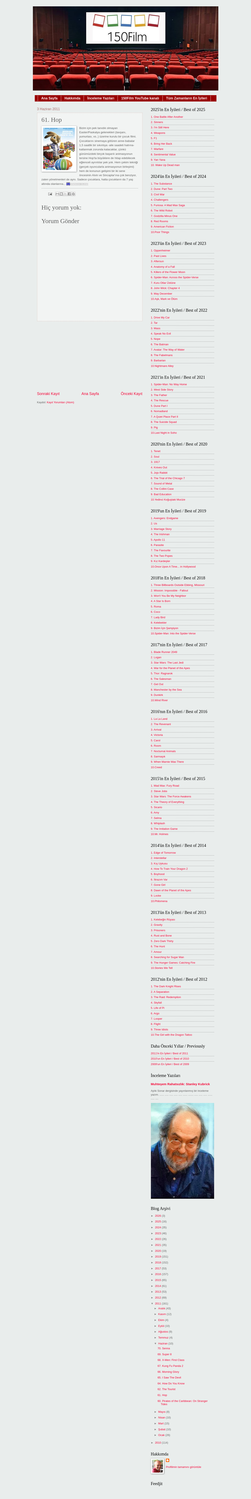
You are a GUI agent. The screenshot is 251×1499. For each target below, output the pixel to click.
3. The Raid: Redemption (166, 997)
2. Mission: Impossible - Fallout (169, 590)
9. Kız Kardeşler (160, 561)
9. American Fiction (162, 226)
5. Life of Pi (157, 1007)
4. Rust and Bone (161, 935)
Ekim (161, 1320)
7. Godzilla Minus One (164, 216)
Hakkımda (72, 98)
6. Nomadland (159, 411)
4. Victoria (157, 734)
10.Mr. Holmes (159, 834)
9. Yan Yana (158, 159)
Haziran (163, 1343)
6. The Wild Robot (162, 210)
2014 (158, 1286)
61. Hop (162, 1395)
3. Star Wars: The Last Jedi (167, 662)
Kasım (162, 1314)
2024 (158, 1227)
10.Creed (156, 767)
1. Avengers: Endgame (164, 518)
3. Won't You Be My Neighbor (168, 595)
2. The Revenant (161, 724)
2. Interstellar (158, 858)
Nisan (162, 1417)
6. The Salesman (161, 678)
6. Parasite (157, 545)
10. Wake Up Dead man (165, 165)
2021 (158, 1245)
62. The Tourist (167, 1389)
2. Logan (156, 657)
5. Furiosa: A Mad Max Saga (168, 205)
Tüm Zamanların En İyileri (186, 98)
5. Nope (155, 338)
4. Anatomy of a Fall (163, 266)
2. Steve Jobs (159, 791)
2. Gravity (156, 924)
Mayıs (162, 1411)
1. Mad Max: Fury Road (165, 785)
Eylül (161, 1326)
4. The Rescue (160, 400)
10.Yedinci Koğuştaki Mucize (168, 499)
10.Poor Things (160, 232)
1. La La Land (159, 718)
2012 (158, 1297)
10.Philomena (159, 901)
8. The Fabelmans (162, 355)
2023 (158, 1233)
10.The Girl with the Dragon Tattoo (171, 1034)
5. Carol (155, 740)
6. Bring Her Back (161, 143)
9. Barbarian (158, 360)
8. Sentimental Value (163, 154)
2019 (158, 1256)
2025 (158, 1221)
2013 (158, 1291)
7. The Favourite (161, 550)
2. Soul (155, 456)
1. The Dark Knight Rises (166, 986)
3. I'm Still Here (160, 127)
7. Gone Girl (158, 884)
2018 (158, 1262)
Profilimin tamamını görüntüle (183, 1467)
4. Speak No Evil (161, 333)
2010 (158, 1442)
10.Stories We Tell (162, 968)
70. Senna (164, 1348)
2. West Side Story (162, 389)
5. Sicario (156, 807)
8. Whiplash (158, 823)
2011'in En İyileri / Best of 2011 (169, 1053)
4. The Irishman (160, 534)
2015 (158, 1280)
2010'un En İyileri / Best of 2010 (170, 1058)
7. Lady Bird (158, 617)
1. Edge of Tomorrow (163, 852)
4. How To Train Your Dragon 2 (169, 868)
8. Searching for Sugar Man (167, 957)
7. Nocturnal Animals (163, 751)
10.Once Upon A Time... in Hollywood (173, 566)
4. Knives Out (159, 467)
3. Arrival (156, 729)
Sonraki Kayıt (48, 394)
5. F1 (154, 138)
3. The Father (159, 395)
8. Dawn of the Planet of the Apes (171, 890)
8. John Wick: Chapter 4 (165, 288)
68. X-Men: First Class (171, 1360)
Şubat (162, 1429)
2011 (158, 1303)
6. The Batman (160, 344)
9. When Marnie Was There (167, 761)
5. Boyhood (158, 874)
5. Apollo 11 (158, 539)
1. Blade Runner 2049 (164, 652)
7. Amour (156, 951)
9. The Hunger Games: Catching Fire (173, 962)
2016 (158, 1274)
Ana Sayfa (49, 98)
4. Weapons (158, 132)
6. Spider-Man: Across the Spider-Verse (175, 277)
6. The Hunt (158, 946)
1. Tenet (156, 451)
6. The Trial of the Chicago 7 (168, 478)
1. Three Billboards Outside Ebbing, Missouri (178, 585)
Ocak (161, 1435)
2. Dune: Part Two (162, 189)
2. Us (154, 523)
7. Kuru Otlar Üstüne (163, 282)
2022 (158, 1239)
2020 (158, 1250)
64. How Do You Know (171, 1383)
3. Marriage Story (161, 529)
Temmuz (163, 1337)
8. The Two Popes (162, 555)
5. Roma (156, 606)
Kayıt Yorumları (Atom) (60, 402)
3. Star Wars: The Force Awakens (171, 796)
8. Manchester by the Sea (166, 689)
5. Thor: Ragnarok (162, 673)
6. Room (156, 745)
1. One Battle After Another (167, 116)
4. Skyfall (156, 1002)
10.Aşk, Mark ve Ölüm (164, 298)
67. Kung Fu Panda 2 (170, 1365)
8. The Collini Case (162, 488)
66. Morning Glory (168, 1371)
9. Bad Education (161, 494)
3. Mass (155, 328)
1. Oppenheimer (160, 250)
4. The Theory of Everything (167, 802)
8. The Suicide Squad (164, 422)
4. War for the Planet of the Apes (170, 668)
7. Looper (156, 1018)
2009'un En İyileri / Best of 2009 (170, 1064)
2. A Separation (160, 991)
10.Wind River (159, 700)
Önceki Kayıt (131, 394)
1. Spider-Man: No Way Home (169, 384)
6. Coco (155, 611)
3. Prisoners (158, 930)
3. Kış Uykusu (159, 863)
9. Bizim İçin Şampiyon (164, 628)
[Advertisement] (89, 356)
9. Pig (154, 427)
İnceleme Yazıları (100, 98)
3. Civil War (158, 194)
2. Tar (154, 322)
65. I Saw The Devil (169, 1377)
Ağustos (163, 1331)
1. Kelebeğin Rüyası (163, 919)
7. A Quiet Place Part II (164, 416)
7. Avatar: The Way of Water (168, 349)
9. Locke (156, 895)
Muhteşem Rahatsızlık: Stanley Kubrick (180, 1084)
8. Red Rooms (159, 221)
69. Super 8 (165, 1354)
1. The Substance (161, 183)
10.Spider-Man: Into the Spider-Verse (173, 633)
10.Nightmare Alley (162, 366)
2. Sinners (157, 122)
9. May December (161, 293)
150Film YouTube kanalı (140, 98)
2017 (158, 1268)
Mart (161, 1423)
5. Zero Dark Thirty (162, 941)
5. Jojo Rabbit (159, 472)
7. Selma (156, 818)
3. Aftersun (157, 261)
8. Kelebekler (159, 622)
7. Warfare (157, 149)
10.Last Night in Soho (164, 432)
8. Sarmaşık (158, 756)
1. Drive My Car (160, 317)
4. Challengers (159, 199)
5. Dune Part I (159, 405)
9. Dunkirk (157, 695)
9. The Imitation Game (164, 828)
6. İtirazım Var (159, 879)
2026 (158, 1215)
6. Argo (155, 1013)
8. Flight (156, 1024)
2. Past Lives (158, 256)
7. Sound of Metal (161, 483)
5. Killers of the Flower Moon (168, 272)
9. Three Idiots (159, 1029)
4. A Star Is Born (160, 601)
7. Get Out (157, 684)
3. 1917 (155, 462)
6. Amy (155, 812)
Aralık (162, 1308)
